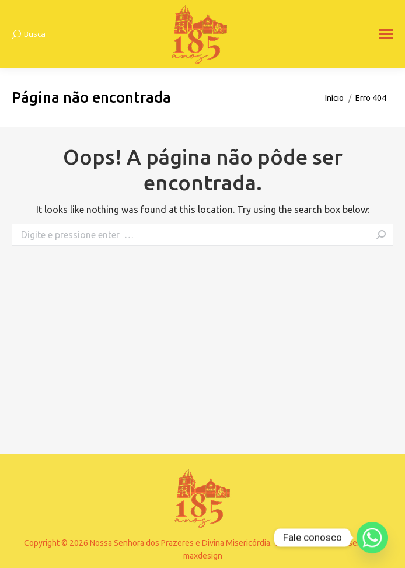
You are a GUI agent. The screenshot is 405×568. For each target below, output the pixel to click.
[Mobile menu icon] (385, 34)
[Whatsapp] (372, 537)
